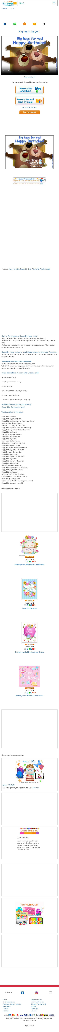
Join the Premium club (38, 1004)
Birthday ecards (36, 1000)
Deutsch (6, 1011)
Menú (21, 3)
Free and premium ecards (12, 1004)
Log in (11, 9)
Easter (22, 269)
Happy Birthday (14, 269)
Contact (5, 1008)
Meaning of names (37, 1002)
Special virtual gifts (9, 785)
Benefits (4, 9)
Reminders (6, 1006)
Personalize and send (29, 107)
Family (42, 269)
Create (47, 269)
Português (34, 1008)
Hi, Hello (28, 269)
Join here (36, 788)
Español (34, 1011)
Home (5, 1000)
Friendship (35, 269)
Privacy (33, 1006)
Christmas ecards (9, 1002)
